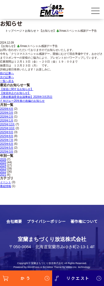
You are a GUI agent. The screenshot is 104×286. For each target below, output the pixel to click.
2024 (3, 165)
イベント (5, 182)
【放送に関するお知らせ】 (16, 89)
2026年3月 (6, 112)
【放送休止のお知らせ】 (15, 92)
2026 (3, 159)
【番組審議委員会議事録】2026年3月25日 (26, 96)
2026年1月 (6, 120)
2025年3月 (6, 151)
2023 (3, 168)
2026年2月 (6, 116)
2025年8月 (6, 136)
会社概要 (14, 221)
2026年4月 (6, 108)
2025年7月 (6, 139)
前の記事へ (7, 73)
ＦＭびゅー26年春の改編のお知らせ (22, 100)
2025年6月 (6, 143)
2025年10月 (7, 128)
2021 (3, 174)
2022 (3, 171)
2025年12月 (7, 124)
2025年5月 (6, 147)
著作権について (84, 221)
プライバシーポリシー (46, 221)
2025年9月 (6, 132)
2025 (3, 162)
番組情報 (5, 186)
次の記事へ (7, 77)
